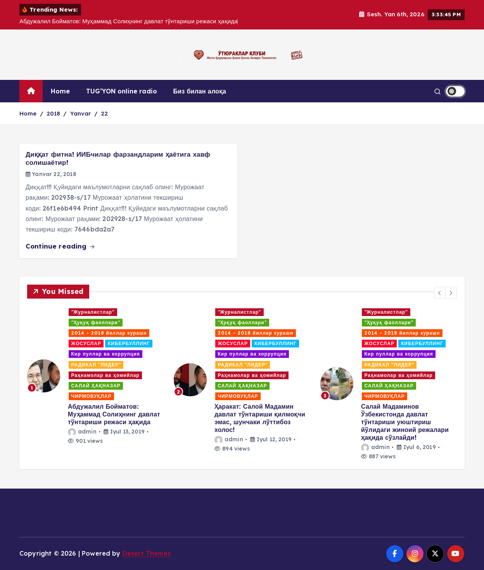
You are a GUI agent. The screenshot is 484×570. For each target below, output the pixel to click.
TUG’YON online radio (121, 91)
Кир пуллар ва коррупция (105, 354)
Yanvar (80, 113)
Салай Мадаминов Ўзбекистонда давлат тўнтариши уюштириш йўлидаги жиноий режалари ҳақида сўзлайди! (405, 421)
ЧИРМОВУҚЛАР (91, 396)
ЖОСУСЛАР (86, 343)
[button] (440, 293)
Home (60, 91)
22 (104, 113)
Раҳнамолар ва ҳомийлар (105, 375)
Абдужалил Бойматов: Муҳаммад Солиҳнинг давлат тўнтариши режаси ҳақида (114, 414)
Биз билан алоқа (199, 91)
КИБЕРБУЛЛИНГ (129, 343)
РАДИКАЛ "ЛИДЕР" (96, 365)
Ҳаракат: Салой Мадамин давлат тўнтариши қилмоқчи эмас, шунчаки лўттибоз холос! (259, 418)
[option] (95, 376)
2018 (53, 113)
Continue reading (60, 246)
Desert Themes (147, 553)
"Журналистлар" (93, 312)
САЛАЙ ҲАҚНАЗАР (96, 386)
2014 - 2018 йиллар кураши (109, 333)
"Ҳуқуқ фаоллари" (95, 322)
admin (82, 431)
